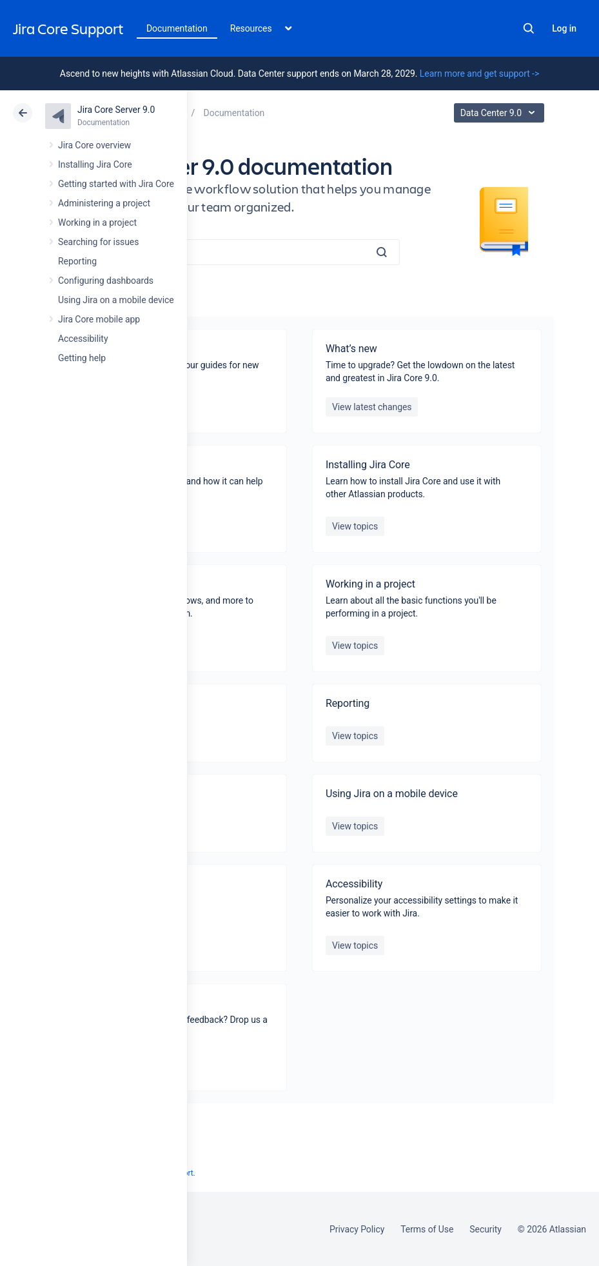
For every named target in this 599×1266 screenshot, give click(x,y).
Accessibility (83, 338)
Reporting (77, 261)
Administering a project (104, 203)
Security (485, 1229)
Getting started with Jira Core (116, 184)
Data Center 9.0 (500, 112)
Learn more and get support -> (479, 73)
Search (528, 28)
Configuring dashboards (105, 280)
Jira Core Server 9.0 (116, 109)
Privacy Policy (356, 1229)
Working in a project (97, 222)
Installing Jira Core (95, 164)
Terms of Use (426, 1229)
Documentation (177, 28)
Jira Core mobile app (99, 319)
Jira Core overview (94, 145)
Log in (564, 28)
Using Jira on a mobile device (116, 300)
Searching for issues (98, 242)
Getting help (82, 358)
